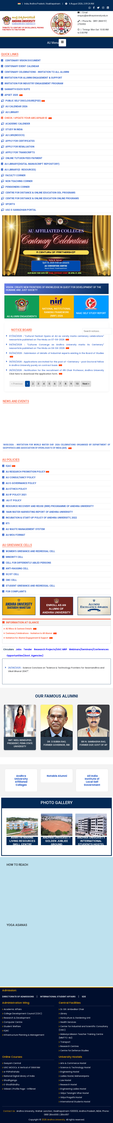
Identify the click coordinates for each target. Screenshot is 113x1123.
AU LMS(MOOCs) (13, 135)
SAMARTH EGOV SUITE (15, 89)
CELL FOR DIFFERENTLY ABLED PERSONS (26, 562)
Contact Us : (9, 1111)
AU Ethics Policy (14, 489)
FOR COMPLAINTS (14, 591)
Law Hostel (65, 1080)
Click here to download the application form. (33, 373)
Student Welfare (11, 1026)
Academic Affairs (12, 1009)
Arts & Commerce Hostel (72, 1063)
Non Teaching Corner (17, 181)
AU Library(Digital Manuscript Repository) (30, 164)
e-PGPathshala (10, 1071)
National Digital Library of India (18, 1076)
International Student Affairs (57, 996)
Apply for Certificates (18, 141)
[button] (10, 249)
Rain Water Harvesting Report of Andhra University (37, 512)
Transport (64, 1041)
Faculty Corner (13, 175)
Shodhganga (9, 1080)
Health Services (67, 1022)
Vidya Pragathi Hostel (70, 1097)
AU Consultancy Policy (18, 477)
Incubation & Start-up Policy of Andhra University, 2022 (39, 517)
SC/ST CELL (10, 574)
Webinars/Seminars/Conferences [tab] (89, 649)
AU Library (10, 112)
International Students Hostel (74, 1101)
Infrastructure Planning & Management (23, 1034)
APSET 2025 (10, 95)
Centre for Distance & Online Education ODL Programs (38, 192)
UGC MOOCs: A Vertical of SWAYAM (21, 1067)
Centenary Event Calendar (20, 66)
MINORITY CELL (12, 557)
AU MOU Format (13, 535)
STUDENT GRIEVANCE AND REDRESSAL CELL (28, 585)
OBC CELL (9, 580)
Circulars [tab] (8, 649)
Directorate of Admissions (18, 996)
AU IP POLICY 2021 (14, 494)
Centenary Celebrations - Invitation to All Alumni (35, 72)
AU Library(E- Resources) (18, 169)
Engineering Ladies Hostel (72, 1088)
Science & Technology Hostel (74, 1067)
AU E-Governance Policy (19, 483)
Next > (86, 383)
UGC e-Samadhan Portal (18, 209)
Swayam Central (11, 1063)
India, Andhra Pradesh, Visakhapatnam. (56, 4)
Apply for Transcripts (18, 152)
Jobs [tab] (18, 649)
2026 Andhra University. (53, 1119)
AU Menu (53, 42)
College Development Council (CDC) (22, 1013)
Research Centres (69, 1046)
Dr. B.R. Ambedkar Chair (71, 1009)
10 (77, 383)
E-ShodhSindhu (10, 1084)
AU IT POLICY (11, 500)
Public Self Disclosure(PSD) (21, 100)
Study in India (12, 129)
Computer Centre (12, 1022)
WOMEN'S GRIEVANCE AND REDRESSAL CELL (28, 551)
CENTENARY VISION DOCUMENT (21, 60)
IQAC (6, 466)
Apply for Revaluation (17, 146)
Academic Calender (15, 123)
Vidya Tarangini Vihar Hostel (74, 1093)
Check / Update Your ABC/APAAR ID (26, 118)
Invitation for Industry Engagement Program (32, 83)
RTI (5, 523)
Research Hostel (68, 1084)
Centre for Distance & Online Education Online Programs (40, 198)
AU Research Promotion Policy (23, 471)
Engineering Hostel (69, 1071)
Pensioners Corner (15, 186)
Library (63, 1013)
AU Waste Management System (23, 529)
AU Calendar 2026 (14, 106)
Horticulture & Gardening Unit (74, 1017)
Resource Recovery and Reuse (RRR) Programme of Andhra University (48, 506)
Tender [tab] (28, 649)
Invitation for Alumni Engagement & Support (31, 77)
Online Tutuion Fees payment (21, 158)
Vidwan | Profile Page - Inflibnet (19, 1088)
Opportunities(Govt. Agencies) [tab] (25, 655)
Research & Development (16, 1017)
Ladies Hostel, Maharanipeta (74, 1076)
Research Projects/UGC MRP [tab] (50, 649)
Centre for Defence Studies (74, 1050)
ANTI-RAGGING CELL (15, 568)
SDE (84, 996)
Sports (8, 204)
